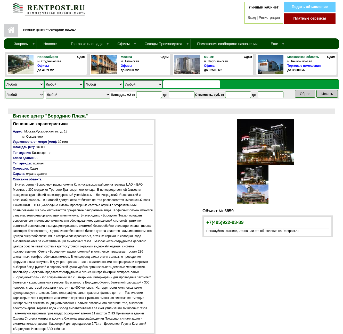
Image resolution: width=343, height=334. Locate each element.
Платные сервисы (309, 18)
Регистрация (269, 17)
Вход (252, 17)
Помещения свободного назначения (227, 44)
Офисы (43, 66)
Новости (50, 44)
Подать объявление (310, 7)
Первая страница (11, 30)
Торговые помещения (304, 66)
